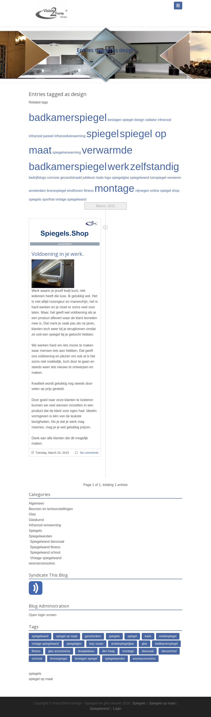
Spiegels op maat (162, 703)
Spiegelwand (99, 708)
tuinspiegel (158, 177)
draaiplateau (86, 651)
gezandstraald (71, 177)
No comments (89, 452)
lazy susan (96, 643)
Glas (32, 514)
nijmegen (142, 190)
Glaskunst (36, 520)
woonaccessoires (42, 563)
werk (118, 166)
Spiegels (35, 530)
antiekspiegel (167, 636)
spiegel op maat (66, 636)
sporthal (48, 199)
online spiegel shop (164, 190)
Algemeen (36, 503)
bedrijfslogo (37, 177)
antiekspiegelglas (122, 643)
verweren (174, 177)
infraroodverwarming (69, 136)
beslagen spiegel (120, 120)
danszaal (148, 651)
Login (117, 708)
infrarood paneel (41, 136)
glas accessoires (59, 651)
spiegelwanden (115, 658)
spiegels (35, 199)
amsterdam (37, 190)
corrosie (53, 177)
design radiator (145, 120)
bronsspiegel (56, 190)
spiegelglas (120, 177)
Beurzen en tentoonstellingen (51, 509)
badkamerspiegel (68, 117)
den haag (108, 651)
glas (144, 643)
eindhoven (75, 190)
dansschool (169, 651)
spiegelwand (139, 177)
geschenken (93, 636)
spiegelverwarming (66, 152)
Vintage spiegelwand (45, 558)
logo (108, 177)
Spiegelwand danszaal (47, 541)
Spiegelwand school (45, 552)
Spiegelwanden (40, 536)
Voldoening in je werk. (58, 253)
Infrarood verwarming (45, 525)
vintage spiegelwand (70, 199)
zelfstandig (154, 166)
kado (148, 636)
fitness (89, 190)
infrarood (164, 120)
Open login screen (42, 615)
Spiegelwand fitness (45, 547)
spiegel (102, 133)
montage (114, 188)
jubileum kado (93, 177)
